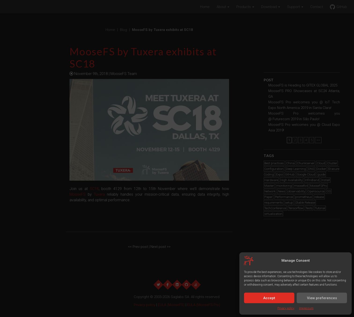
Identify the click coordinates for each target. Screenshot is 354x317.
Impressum (306, 308)
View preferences (322, 298)
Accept (269, 298)
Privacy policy (285, 308)
